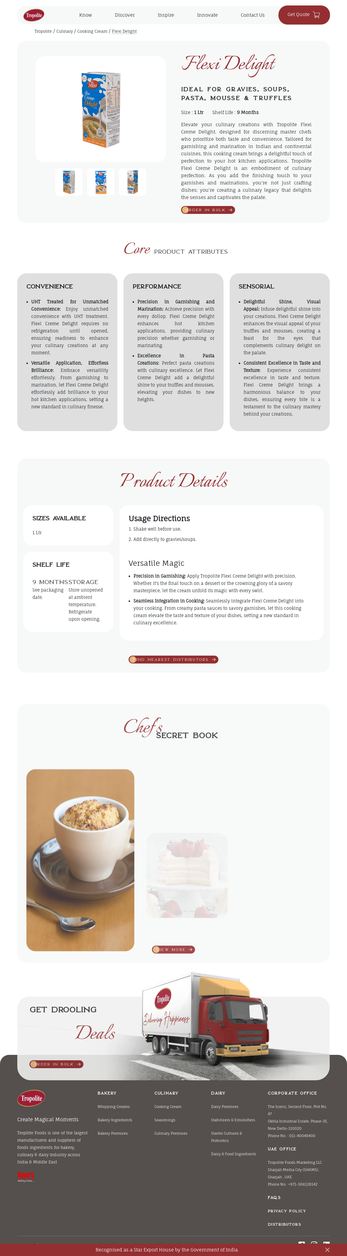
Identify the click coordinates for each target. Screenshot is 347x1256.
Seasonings (164, 1120)
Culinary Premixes (170, 1133)
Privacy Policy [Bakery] (287, 1211)
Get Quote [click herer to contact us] (304, 15)
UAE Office (282, 1149)
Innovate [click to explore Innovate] (207, 15)
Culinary (64, 31)
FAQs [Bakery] (274, 1197)
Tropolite (43, 31)
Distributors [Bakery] (284, 1224)
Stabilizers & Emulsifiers (233, 1120)
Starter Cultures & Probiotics (226, 1137)
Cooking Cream (92, 31)
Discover (125, 15)
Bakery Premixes (113, 1133)
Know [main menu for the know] (85, 15)
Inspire (166, 15)
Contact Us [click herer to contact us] (253, 15)
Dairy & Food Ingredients (233, 1154)
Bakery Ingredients (115, 1120)
